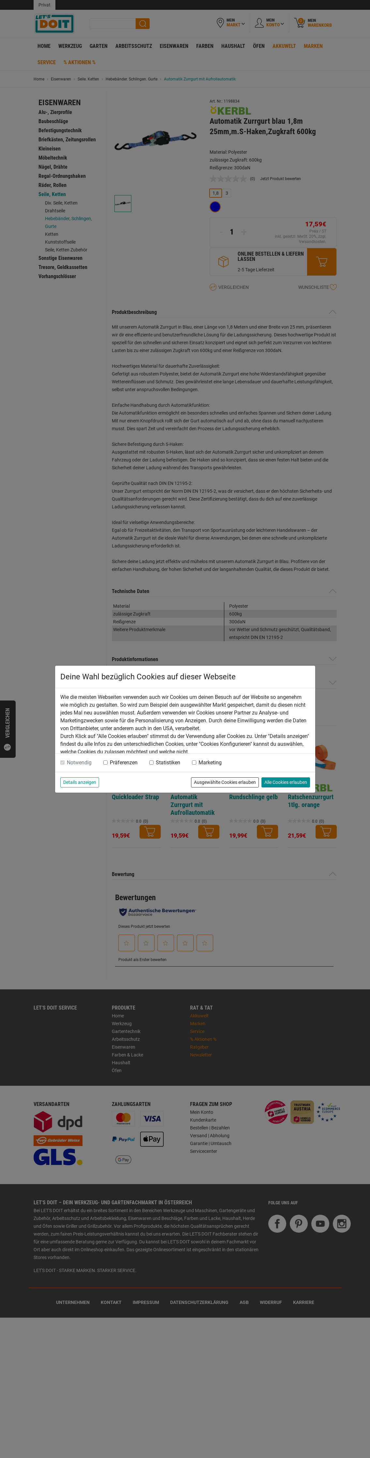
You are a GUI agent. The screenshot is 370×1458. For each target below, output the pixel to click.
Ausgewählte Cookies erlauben (225, 782)
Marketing (210, 762)
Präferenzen (124, 762)
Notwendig (79, 762)
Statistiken (168, 762)
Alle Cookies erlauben (285, 782)
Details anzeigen (79, 782)
